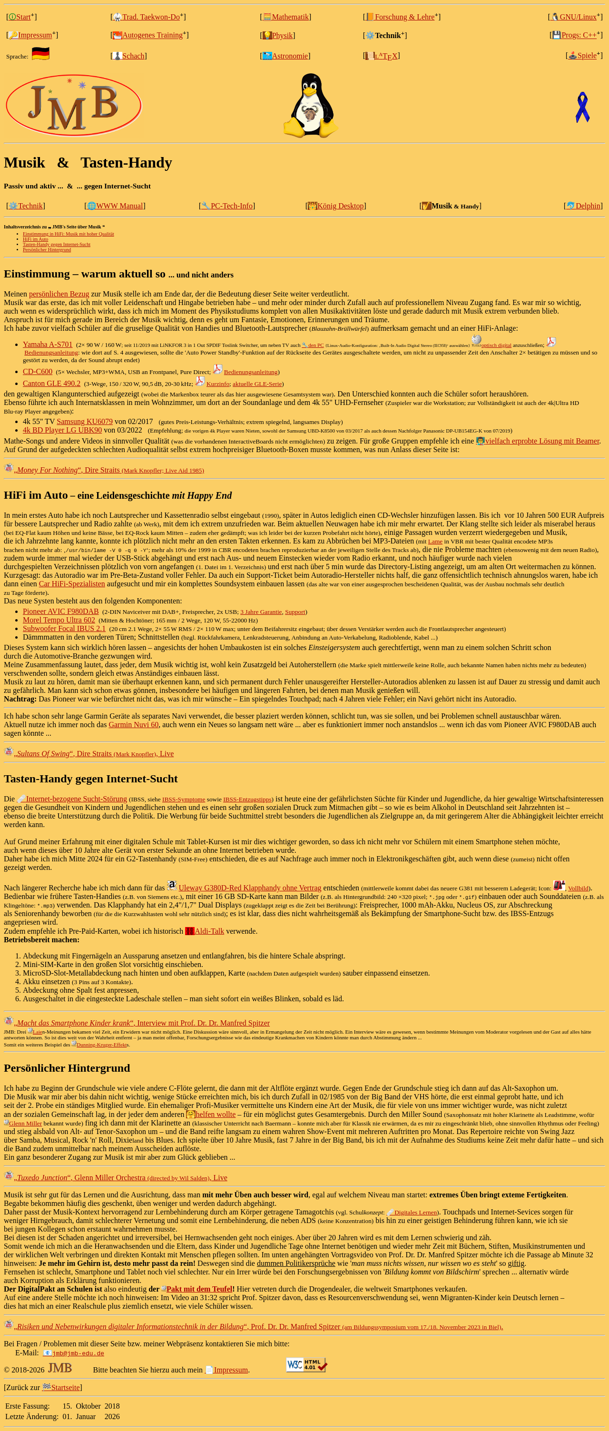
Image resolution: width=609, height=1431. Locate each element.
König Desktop (335, 206)
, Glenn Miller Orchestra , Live (120, 1178)
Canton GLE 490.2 (51, 383)
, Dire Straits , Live (94, 754)
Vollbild (578, 888)
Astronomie (285, 56)
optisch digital (491, 345)
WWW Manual (115, 206)
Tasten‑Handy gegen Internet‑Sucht (56, 244)
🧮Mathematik (286, 17)
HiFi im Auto (35, 239)
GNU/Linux (573, 17)
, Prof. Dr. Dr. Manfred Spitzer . (258, 1326)
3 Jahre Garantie (261, 611)
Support (295, 611)
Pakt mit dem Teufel (196, 1289)
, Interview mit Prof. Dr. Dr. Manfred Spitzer (142, 1023)
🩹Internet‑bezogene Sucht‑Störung (72, 799)
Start (19, 17)
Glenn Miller (23, 1123)
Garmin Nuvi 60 (133, 724)
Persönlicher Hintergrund (47, 249)
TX (381, 56)
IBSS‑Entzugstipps (247, 799)
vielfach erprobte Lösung (519, 441)
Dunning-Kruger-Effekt (99, 1044)
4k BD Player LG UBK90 (62, 430)
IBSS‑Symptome (183, 799)
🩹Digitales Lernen (411, 1212)
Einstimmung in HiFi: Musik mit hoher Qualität (68, 234)
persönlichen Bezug (59, 294)
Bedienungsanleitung (51, 352)
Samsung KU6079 (85, 421)
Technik (25, 206)
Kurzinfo (217, 383)
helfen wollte (211, 1114)
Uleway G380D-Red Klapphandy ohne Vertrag (250, 888)
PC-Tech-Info (227, 206)
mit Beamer (580, 441)
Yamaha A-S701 (48, 344)
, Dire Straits (109, 470)
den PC (313, 345)
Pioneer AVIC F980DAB (61, 611)
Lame (435, 541)
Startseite (61, 1387)
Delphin (583, 206)
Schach (128, 56)
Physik (278, 35)
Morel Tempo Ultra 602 (59, 620)
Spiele (582, 56)
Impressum (30, 35)
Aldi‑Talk (204, 931)
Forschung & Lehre (399, 17)
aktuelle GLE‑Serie (257, 383)
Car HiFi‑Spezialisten (72, 584)
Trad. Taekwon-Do (146, 17)
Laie (35, 1032)
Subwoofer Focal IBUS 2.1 (64, 628)
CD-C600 (37, 371)
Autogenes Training (148, 35)
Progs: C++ (574, 35)
